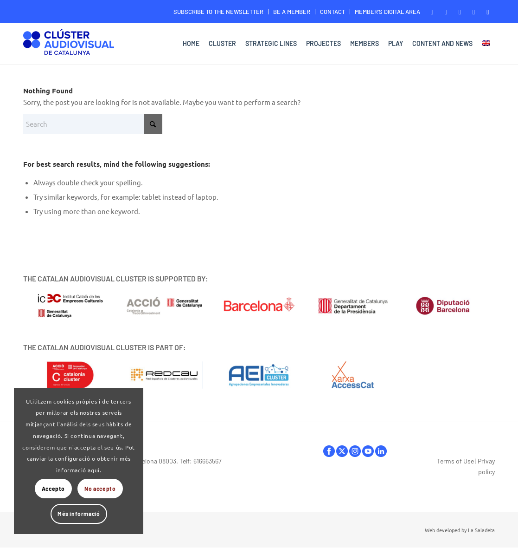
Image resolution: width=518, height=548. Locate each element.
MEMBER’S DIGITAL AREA (387, 11)
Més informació (79, 513)
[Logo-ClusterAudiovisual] (68, 45)
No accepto (99, 488)
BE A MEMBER (291, 11)
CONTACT (332, 11)
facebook (329, 451)
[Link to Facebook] (432, 12)
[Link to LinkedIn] (488, 12)
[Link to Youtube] (473, 12)
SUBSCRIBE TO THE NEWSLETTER (218, 11)
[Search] (92, 124)
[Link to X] (446, 12)
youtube (368, 451)
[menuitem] (219, 11)
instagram (355, 451)
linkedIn (381, 451)
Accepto (53, 488)
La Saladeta (481, 530)
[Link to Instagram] (460, 12)
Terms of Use (455, 461)
